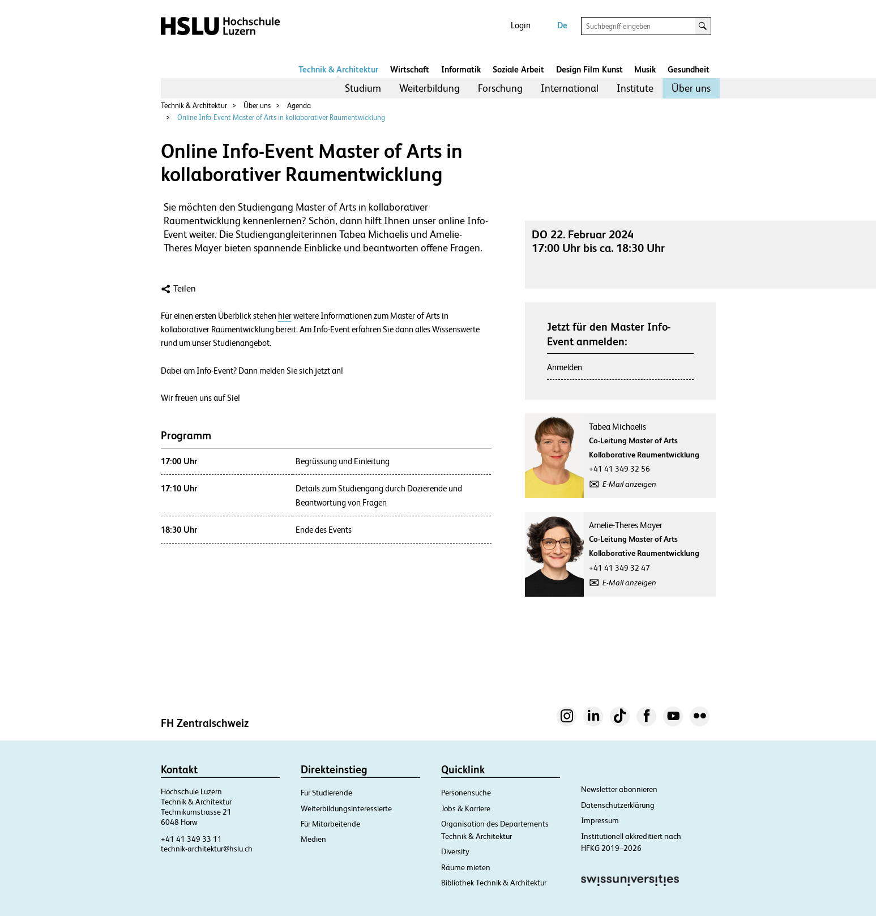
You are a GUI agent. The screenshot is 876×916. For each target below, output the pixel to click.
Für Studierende (326, 792)
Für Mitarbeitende (330, 823)
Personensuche (466, 792)
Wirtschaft (409, 69)
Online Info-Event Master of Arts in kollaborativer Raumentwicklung (281, 117)
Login (521, 25)
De (562, 25)
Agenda (299, 105)
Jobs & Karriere (465, 808)
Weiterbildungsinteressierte (346, 808)
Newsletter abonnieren (619, 789)
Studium (363, 88)
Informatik (461, 69)
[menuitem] (363, 88)
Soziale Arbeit (518, 69)
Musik (645, 69)
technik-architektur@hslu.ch (207, 848)
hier (285, 315)
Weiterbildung (429, 88)
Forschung (500, 88)
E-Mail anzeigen (629, 484)
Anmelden (564, 367)
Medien (313, 839)
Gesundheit (689, 69)
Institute (635, 88)
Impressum (600, 820)
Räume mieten (465, 867)
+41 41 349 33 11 (191, 839)
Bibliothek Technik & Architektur (493, 882)
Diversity (455, 851)
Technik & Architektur (338, 69)
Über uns (691, 88)
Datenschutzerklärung (618, 805)
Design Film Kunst (589, 69)
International (570, 88)
